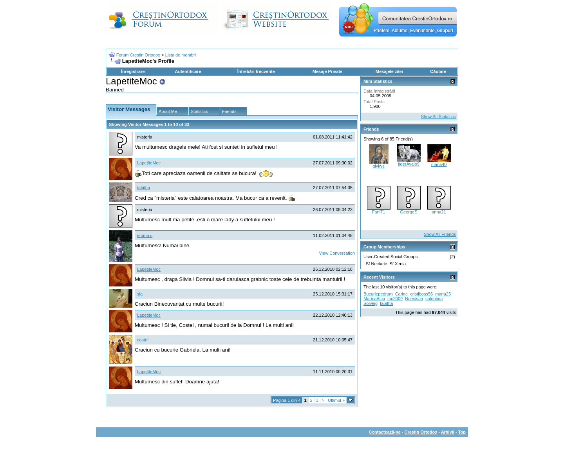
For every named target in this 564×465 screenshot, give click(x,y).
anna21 (439, 212)
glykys (378, 166)
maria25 (443, 294)
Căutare (438, 71)
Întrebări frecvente (256, 71)
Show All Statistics (438, 116)
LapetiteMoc (149, 162)
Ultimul (336, 400)
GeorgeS (408, 212)
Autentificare (188, 71)
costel (142, 339)
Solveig (370, 303)
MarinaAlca (374, 298)
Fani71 (378, 212)
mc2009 (395, 298)
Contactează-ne (384, 432)
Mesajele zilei (389, 71)
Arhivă (447, 432)
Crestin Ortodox (421, 432)
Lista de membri (180, 55)
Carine (401, 294)
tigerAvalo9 (408, 164)
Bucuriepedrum (378, 294)
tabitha (143, 187)
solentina (434, 298)
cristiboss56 (421, 294)
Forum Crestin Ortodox (138, 55)
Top (462, 432)
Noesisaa (414, 298)
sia (140, 294)
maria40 (439, 164)
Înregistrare (133, 71)
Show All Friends (440, 234)
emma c (144, 235)
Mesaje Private (327, 71)
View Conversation (337, 253)
